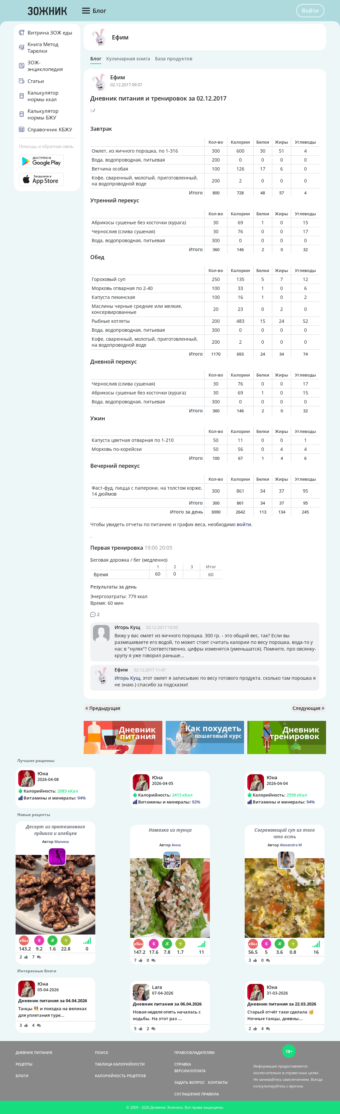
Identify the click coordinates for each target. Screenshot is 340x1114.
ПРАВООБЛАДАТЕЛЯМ (194, 1052)
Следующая (308, 708)
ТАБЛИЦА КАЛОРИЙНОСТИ (120, 1064)
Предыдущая (102, 708)
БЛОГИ (22, 1075)
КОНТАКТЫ (218, 1082)
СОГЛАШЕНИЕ (187, 1093)
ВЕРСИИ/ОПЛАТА (190, 1070)
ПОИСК (101, 1052)
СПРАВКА (182, 1064)
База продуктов (173, 59)
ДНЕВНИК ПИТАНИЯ (34, 1052)
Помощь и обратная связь (46, 146)
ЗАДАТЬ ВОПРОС (189, 1082)
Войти (310, 10)
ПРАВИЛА (210, 1093)
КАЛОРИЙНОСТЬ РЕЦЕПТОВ (120, 1075)
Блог (95, 59)
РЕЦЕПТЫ (24, 1064)
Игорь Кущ (127, 627)
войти (244, 524)
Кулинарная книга (128, 59)
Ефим (120, 37)
